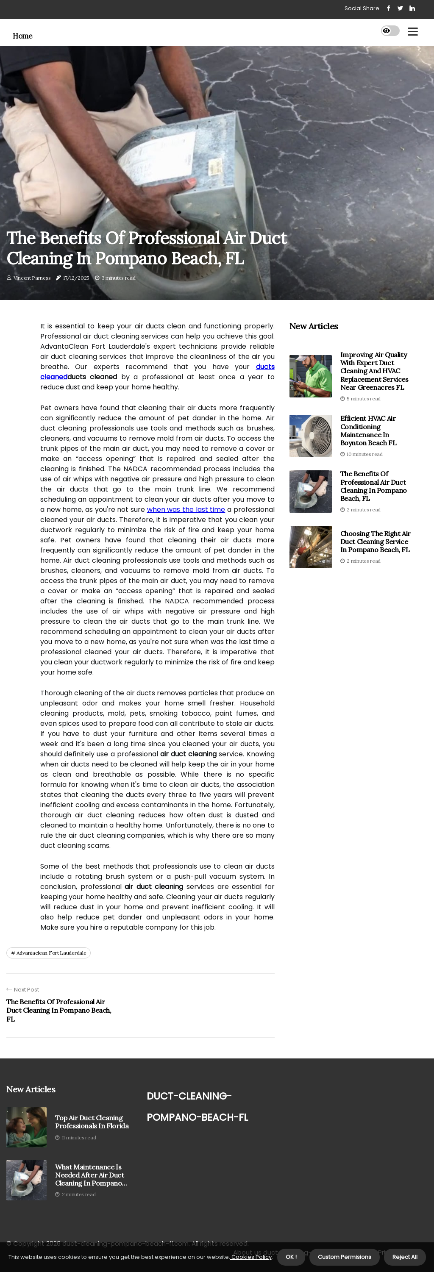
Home (22, 36)
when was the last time (186, 509)
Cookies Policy (251, 1257)
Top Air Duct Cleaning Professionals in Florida (91, 1122)
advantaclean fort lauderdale (51, 953)
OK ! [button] (291, 1257)
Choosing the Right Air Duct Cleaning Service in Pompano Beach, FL (375, 541)
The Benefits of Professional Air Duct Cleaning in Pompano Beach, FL (373, 486)
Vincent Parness (32, 278)
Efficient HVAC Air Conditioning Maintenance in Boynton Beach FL (368, 430)
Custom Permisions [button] (344, 1257)
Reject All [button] (404, 1257)
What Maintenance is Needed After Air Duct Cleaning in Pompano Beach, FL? (89, 1175)
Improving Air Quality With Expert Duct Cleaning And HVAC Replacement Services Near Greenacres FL (374, 371)
